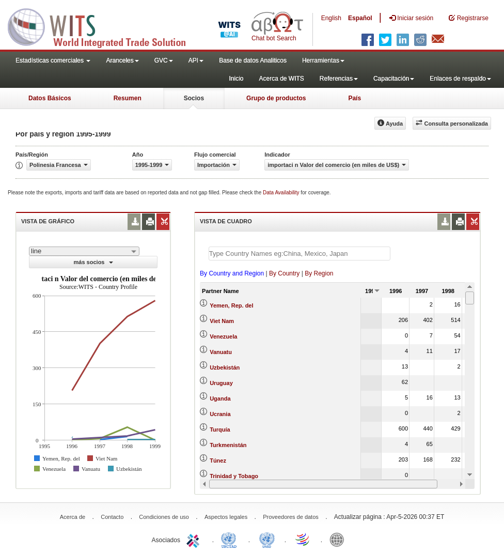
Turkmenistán (228, 445)
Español (360, 18)
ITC (194, 539)
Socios (194, 98)
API (195, 60)
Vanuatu (221, 352)
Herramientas (323, 60)
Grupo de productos (276, 98)
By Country (284, 273)
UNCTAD (230, 539)
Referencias (339, 78)
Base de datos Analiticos (253, 60)
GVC (163, 60)
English (331, 18)
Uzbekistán (225, 367)
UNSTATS (267, 539)
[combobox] (84, 251)
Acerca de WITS (281, 78)
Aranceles (122, 60)
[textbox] (299, 253)
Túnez (218, 460)
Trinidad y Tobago (234, 476)
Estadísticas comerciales (52, 60)
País (354, 98)
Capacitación (393, 78)
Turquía (220, 429)
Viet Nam (222, 321)
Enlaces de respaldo (460, 78)
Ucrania (220, 414)
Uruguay (221, 383)
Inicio (236, 78)
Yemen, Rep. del (231, 305)
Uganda (220, 398)
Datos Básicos (49, 98)
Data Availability (282, 192)
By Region (319, 273)
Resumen (127, 98)
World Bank (339, 539)
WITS (103, 26)
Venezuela (223, 336)
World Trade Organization (303, 539)
